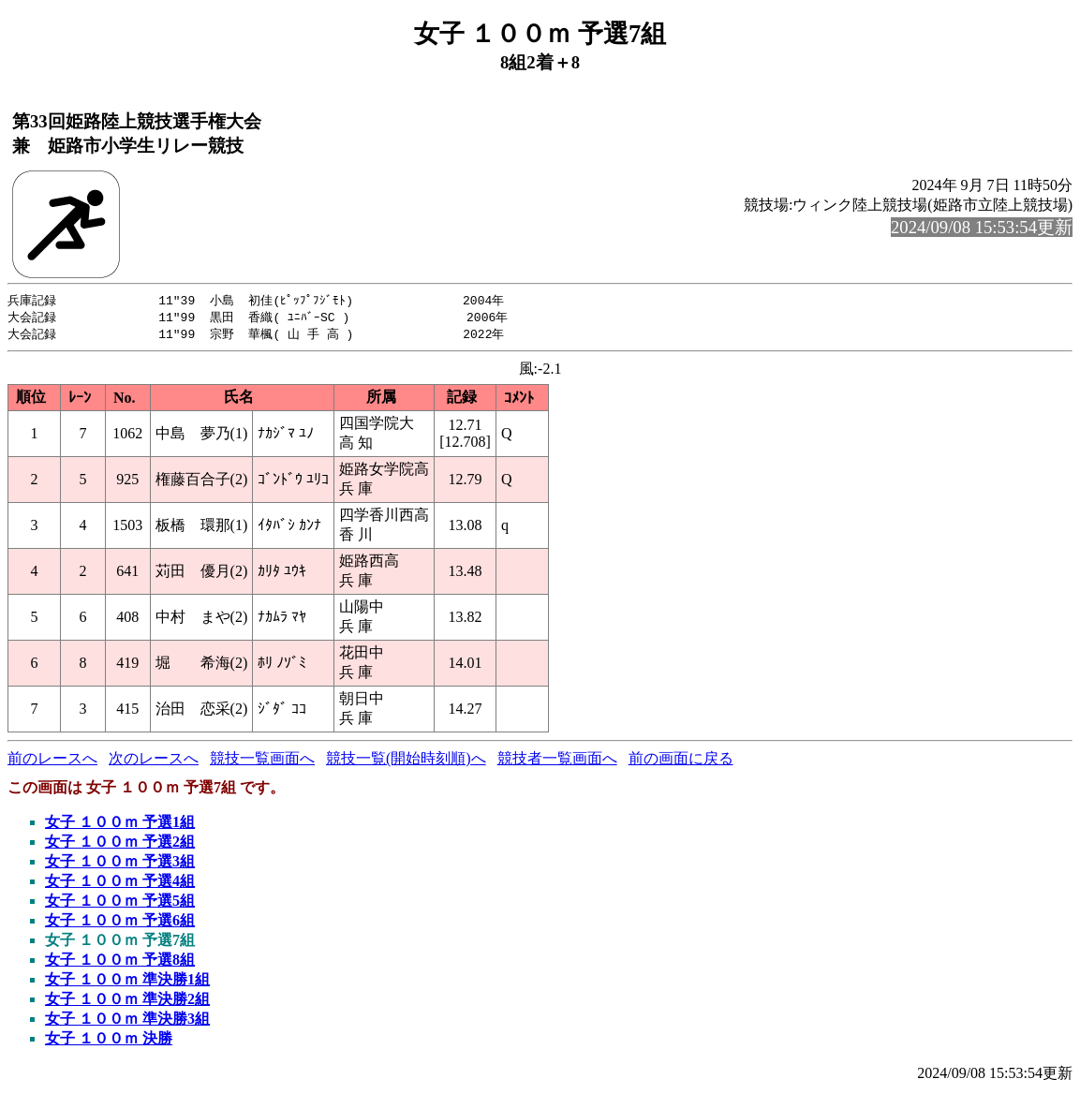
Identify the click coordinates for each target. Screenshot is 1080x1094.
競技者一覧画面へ (557, 761)
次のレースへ (154, 761)
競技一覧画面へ (262, 761)
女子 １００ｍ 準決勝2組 (127, 1002)
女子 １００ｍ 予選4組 (120, 884)
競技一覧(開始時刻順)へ (406, 761)
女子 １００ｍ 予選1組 (120, 825)
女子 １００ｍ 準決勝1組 (127, 982)
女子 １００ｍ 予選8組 (120, 962)
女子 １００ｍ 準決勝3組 (127, 1021)
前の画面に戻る (681, 761)
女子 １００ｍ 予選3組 (120, 864)
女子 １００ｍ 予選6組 (120, 923)
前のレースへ (52, 761)
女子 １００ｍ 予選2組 (120, 844)
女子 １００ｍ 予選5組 (120, 903)
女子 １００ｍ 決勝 (108, 1041)
